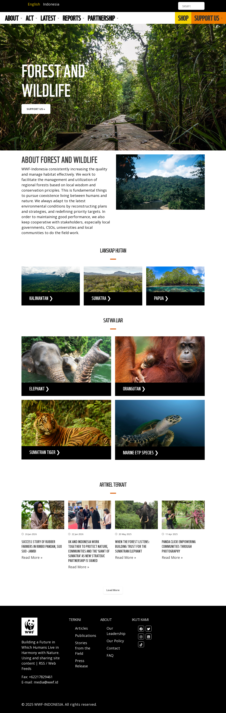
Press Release (81, 663)
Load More (113, 590)
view (113, 87)
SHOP (183, 18)
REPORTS (72, 18)
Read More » (31, 557)
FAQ (110, 655)
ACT (30, 18)
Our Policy (115, 640)
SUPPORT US (206, 18)
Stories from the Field (82, 648)
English (34, 4)
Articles (81, 628)
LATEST (48, 18)
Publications (85, 635)
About (12, 18)
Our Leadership (116, 631)
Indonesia (51, 4)
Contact (113, 648)
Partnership (101, 18)
